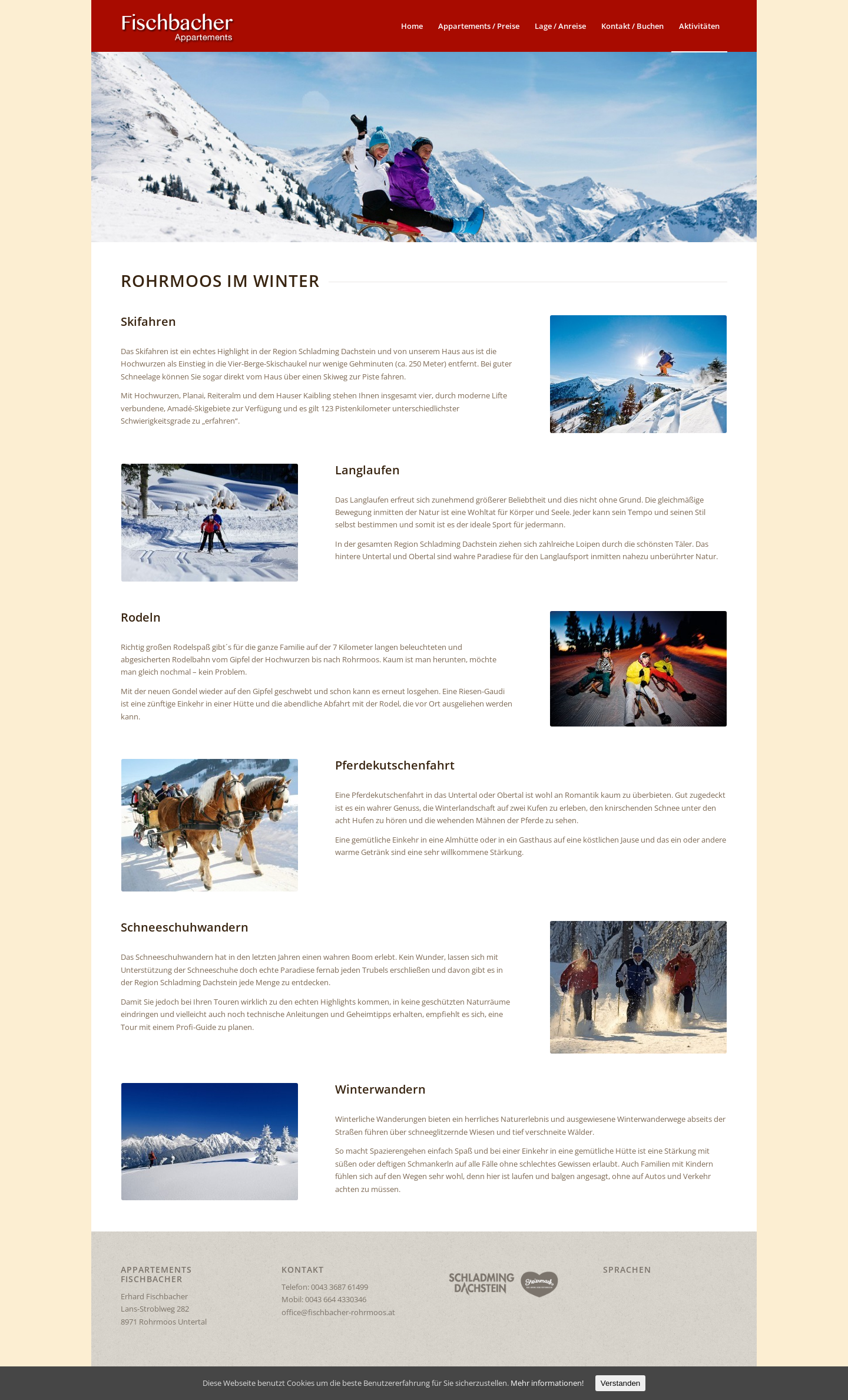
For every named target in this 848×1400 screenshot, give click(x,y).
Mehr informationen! (547, 1383)
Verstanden (620, 1383)
